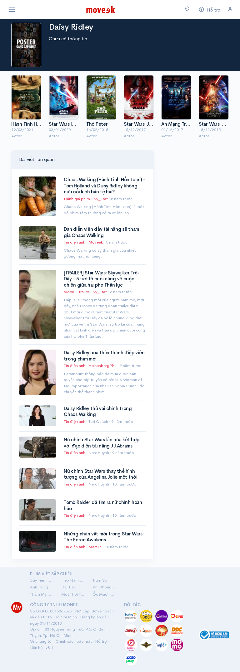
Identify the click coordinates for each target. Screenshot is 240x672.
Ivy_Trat (101, 198)
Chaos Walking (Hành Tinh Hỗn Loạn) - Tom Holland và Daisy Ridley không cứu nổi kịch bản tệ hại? (104, 185)
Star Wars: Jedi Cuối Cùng (152, 124)
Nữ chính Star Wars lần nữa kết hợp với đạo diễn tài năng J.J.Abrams (101, 443)
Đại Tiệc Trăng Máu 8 (73, 587)
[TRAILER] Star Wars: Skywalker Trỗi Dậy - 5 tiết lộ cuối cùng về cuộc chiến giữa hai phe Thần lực (101, 279)
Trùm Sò (99, 580)
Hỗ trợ (101, 641)
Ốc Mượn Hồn (104, 594)
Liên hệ (36, 647)
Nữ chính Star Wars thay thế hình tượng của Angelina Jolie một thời (100, 474)
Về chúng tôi (41, 641)
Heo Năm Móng (73, 580)
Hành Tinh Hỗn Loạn (32, 124)
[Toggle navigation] (12, 9)
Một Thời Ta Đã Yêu (73, 594)
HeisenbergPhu (103, 365)
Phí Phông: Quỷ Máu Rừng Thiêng (104, 587)
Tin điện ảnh (74, 242)
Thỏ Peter (97, 124)
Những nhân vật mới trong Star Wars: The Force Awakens (104, 537)
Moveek (96, 242)
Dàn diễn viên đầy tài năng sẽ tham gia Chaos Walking (101, 232)
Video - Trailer (76, 291)
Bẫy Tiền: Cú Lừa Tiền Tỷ (42, 580)
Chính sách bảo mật (74, 641)
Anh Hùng (39, 587)
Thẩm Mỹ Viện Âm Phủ (42, 594)
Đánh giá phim (77, 198)
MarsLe (95, 546)
